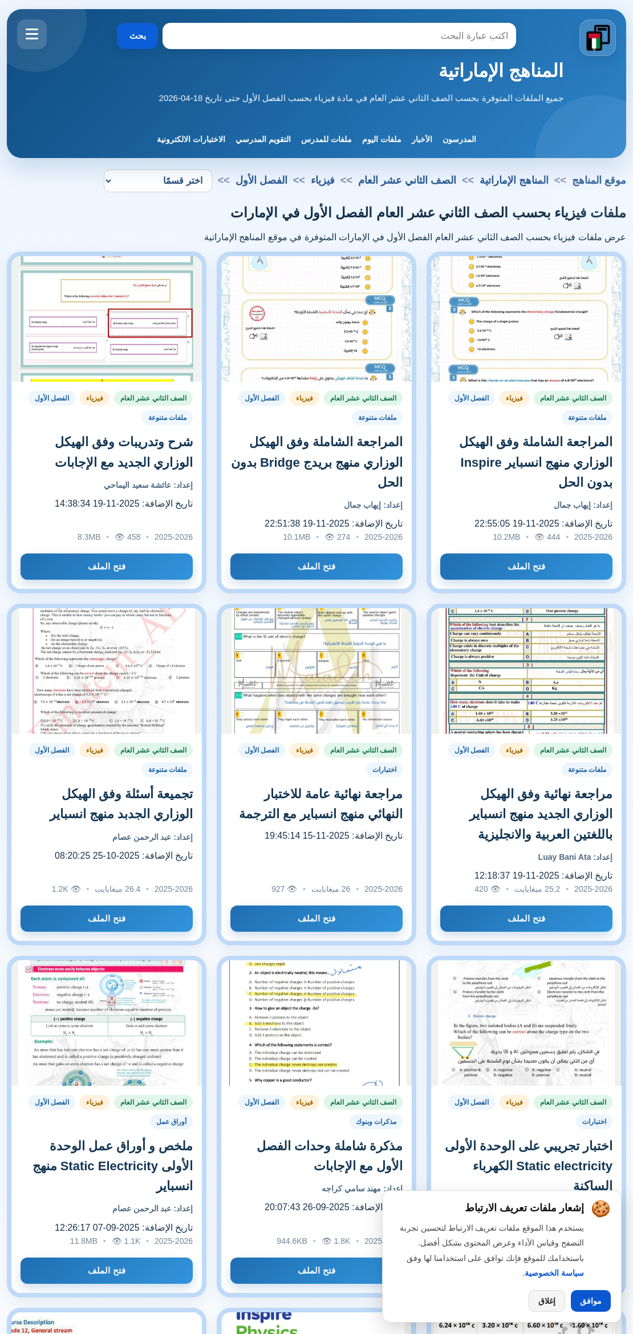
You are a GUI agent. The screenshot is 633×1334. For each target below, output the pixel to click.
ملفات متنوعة (587, 418)
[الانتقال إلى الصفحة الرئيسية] (597, 37)
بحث (137, 36)
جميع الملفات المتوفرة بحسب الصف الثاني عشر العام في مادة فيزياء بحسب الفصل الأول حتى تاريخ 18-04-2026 (361, 98)
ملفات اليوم (381, 139)
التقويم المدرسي (263, 139)
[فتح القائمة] (32, 34)
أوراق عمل (171, 1122)
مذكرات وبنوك (376, 1122)
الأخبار (422, 139)
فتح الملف (526, 566)
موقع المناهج (599, 180)
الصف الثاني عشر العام (407, 180)
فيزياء (323, 180)
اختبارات (384, 770)
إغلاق (546, 1300)
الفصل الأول (472, 398)
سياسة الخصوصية (554, 1273)
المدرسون (459, 139)
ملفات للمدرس (326, 139)
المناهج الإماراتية (501, 70)
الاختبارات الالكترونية (191, 139)
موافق (591, 1300)
